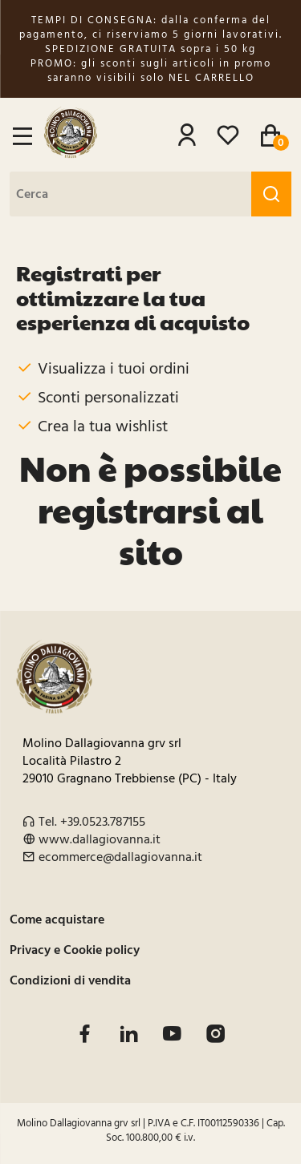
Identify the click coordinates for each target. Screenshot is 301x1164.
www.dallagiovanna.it (100, 839)
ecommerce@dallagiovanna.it (120, 857)
